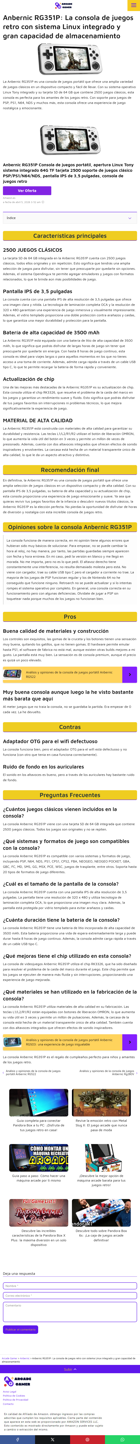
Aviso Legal (9, 1391)
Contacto (8, 1403)
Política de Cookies (14, 1395)
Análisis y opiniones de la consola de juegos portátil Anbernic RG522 (33, 1072)
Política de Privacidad (15, 1399)
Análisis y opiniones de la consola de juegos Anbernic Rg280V (106, 1072)
